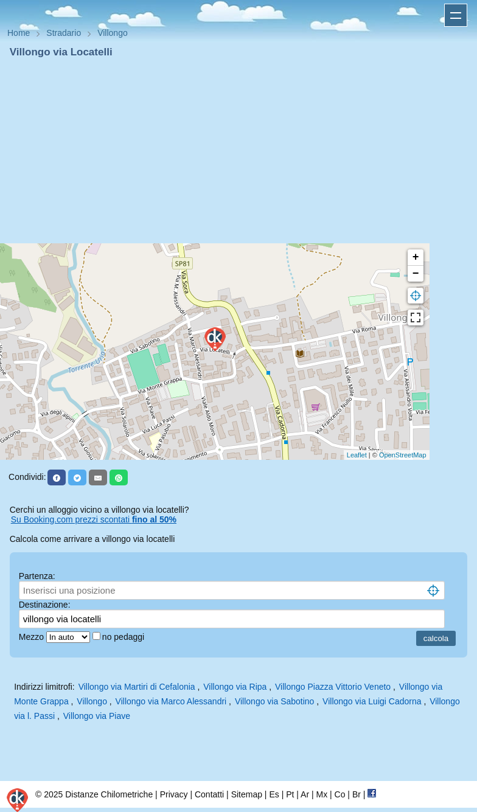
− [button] (416, 273)
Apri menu (455, 15)
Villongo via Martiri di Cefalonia (136, 687)
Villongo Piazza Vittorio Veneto (333, 687)
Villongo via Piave (96, 716)
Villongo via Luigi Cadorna (371, 701)
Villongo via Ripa (234, 687)
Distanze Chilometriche (109, 794)
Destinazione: (45, 604)
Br (356, 794)
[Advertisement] (238, 151)
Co (340, 794)
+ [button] (416, 257)
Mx (321, 794)
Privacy (174, 794)
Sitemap (246, 794)
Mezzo (32, 637)
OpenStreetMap (403, 455)
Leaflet (357, 455)
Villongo (92, 701)
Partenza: (37, 576)
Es (274, 794)
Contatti (209, 794)
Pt (290, 794)
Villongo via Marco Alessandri (171, 701)
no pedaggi (124, 637)
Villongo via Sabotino (275, 701)
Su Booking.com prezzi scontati (93, 519)
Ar (305, 794)
